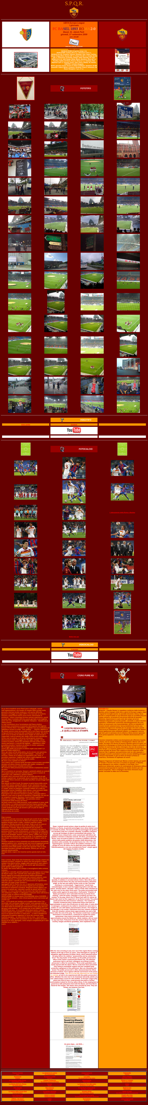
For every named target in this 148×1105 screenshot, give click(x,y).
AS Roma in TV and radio (87, 1085)
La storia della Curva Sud (18, 1091)
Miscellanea (49, 1088)
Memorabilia (86, 1080)
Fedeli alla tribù (127, 1095)
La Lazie (87, 1076)
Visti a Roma (127, 1076)
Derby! (49, 1084)
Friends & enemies (50, 1096)
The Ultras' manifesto (87, 1089)
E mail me (86, 1100)
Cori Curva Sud (17, 1095)
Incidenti (74, 424)
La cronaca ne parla (87, 1095)
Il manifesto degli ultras (86, 1088)
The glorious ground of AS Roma (50, 1081)
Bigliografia (127, 1088)
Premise (17, 1078)
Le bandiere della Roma (17, 1080)
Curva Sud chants (18, 1096)
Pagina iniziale (17, 1073)
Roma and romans (127, 1081)
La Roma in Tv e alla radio (86, 1084)
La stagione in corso (49, 1073)
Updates (87, 1074)
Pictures (127, 1074)
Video (127, 1084)
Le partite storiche (49, 1091)
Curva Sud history (18, 1093)
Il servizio (74, 649)
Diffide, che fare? (18, 1099)
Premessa (17, 1076)
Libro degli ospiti (127, 1099)
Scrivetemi (87, 1099)
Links (50, 1099)
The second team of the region (86, 1078)
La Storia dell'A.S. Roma (17, 1084)
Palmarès (49, 1078)
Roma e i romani (127, 1080)
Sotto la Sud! (127, 1091)
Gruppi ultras (87, 1091)
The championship (50, 1074)
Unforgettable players (18, 1081)
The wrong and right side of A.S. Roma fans (87, 1096)
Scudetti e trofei (49, 1076)
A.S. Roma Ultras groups (87, 1093)
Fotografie (127, 1073)
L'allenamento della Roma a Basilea (122, 512)
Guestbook (127, 1100)
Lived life (17, 1089)
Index (17, 1074)
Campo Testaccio (49, 1080)
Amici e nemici (49, 1095)
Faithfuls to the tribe (127, 1096)
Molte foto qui (74, 637)
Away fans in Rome (127, 1078)
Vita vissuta (17, 1088)
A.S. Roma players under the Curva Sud (127, 1093)
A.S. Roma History (18, 1085)
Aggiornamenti (87, 1073)
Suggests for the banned (17, 1100)
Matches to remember (50, 1093)
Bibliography (127, 1089)
